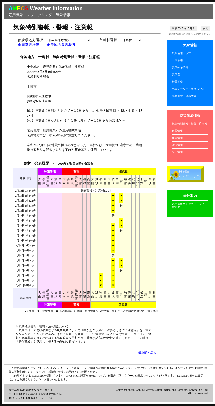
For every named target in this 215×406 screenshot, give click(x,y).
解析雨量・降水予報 (184, 95)
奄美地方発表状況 (61, 45)
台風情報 (177, 130)
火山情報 (177, 152)
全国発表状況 (28, 45)
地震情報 (177, 138)
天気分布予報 (180, 67)
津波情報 (177, 145)
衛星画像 (177, 81)
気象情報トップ (181, 53)
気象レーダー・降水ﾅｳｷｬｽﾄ (188, 88)
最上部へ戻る (147, 352)
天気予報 (177, 60)
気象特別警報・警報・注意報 (189, 123)
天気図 (176, 74)
